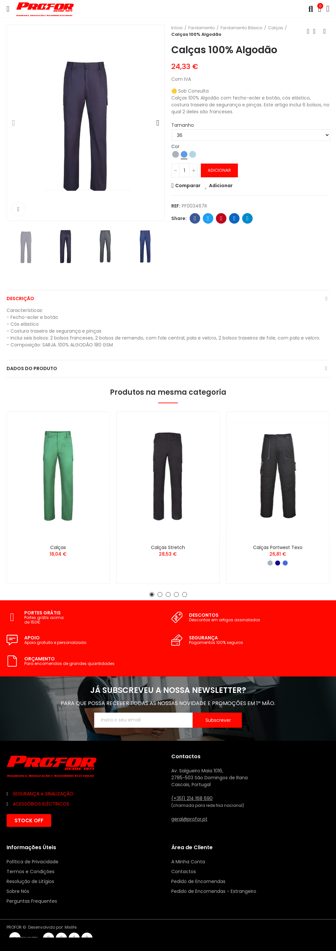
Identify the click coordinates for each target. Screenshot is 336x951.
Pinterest (221, 218)
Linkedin (234, 218)
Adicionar (219, 170)
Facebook (195, 218)
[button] (13, 123)
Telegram (247, 218)
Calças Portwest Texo (278, 547)
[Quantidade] (184, 170)
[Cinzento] (175, 154)
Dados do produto (32, 368)
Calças (58, 547)
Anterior (308, 31)
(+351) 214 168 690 (192, 798)
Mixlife (70, 927)
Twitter (208, 218)
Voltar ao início (316, 31)
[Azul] (184, 154)
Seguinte (324, 31)
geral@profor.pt (189, 819)
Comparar (187, 185)
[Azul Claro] (192, 154)
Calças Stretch (168, 547)
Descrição (20, 298)
